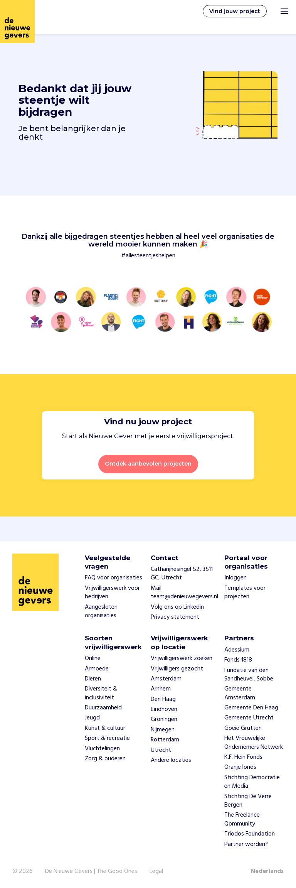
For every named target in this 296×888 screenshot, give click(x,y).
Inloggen (235, 578)
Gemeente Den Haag (251, 708)
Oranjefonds (240, 767)
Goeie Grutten (243, 728)
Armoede (97, 669)
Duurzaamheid (103, 708)
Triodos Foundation (249, 834)
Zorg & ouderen (105, 759)
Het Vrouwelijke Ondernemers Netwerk (253, 742)
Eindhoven (164, 709)
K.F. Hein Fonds (243, 757)
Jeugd (92, 718)
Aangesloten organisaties (101, 611)
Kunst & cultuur (105, 728)
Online (93, 658)
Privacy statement (175, 617)
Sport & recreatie (107, 738)
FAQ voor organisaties (113, 578)
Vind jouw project (234, 11)
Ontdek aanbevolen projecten (148, 463)
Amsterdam (166, 679)
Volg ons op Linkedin (177, 607)
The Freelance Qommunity (242, 819)
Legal (156, 871)
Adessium (236, 650)
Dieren (93, 679)
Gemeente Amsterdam (239, 693)
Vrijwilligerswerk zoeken (181, 658)
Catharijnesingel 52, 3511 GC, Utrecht (182, 573)
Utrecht (161, 750)
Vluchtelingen (102, 749)
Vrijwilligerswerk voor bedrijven (112, 592)
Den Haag (163, 699)
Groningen (164, 719)
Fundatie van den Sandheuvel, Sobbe (248, 674)
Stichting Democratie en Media (252, 782)
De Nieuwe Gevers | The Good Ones (91, 871)
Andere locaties (171, 760)
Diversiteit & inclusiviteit (101, 693)
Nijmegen (163, 730)
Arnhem (161, 689)
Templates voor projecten (245, 592)
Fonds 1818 (238, 660)
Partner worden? (246, 844)
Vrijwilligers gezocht (177, 669)
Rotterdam (165, 740)
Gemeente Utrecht (249, 718)
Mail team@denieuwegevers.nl (184, 592)
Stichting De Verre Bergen (248, 801)
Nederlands (267, 871)
